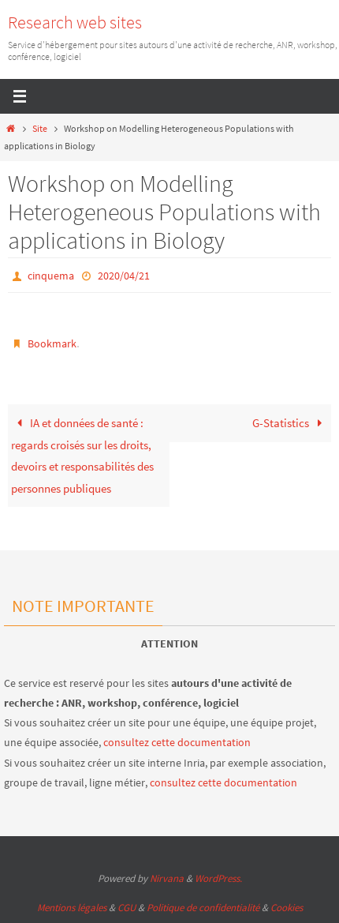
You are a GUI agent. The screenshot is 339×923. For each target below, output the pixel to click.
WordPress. (218, 878)
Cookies (286, 907)
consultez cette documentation (177, 742)
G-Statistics (290, 422)
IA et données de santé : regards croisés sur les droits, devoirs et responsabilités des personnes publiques (82, 455)
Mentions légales (71, 907)
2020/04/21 (124, 275)
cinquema (51, 275)
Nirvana (167, 878)
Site (39, 128)
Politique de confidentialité (203, 907)
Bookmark (52, 343)
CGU (126, 907)
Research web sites (75, 22)
